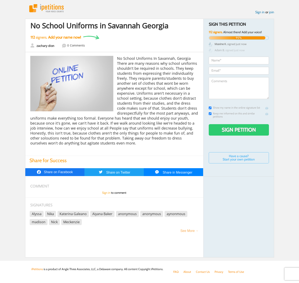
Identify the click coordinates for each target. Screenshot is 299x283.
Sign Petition (239, 130)
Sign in (260, 12)
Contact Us (203, 272)
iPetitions (46, 8)
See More (187, 231)
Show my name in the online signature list (234, 107)
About (187, 272)
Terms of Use (236, 272)
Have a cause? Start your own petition (239, 157)
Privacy (219, 272)
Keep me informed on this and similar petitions (232, 115)
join (271, 12)
